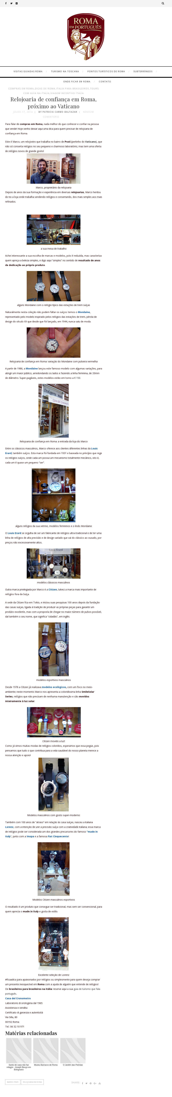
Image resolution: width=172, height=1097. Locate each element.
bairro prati (12, 1082)
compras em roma (21, 88)
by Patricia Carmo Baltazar (58, 111)
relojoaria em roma (32, 1082)
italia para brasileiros (72, 88)
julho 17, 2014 (23, 111)
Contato (105, 81)
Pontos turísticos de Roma (106, 71)
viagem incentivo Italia (67, 93)
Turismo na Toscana (65, 71)
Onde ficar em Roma (77, 81)
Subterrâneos (143, 71)
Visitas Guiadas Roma (28, 71)
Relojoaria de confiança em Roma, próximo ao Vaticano (53, 102)
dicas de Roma (45, 88)
